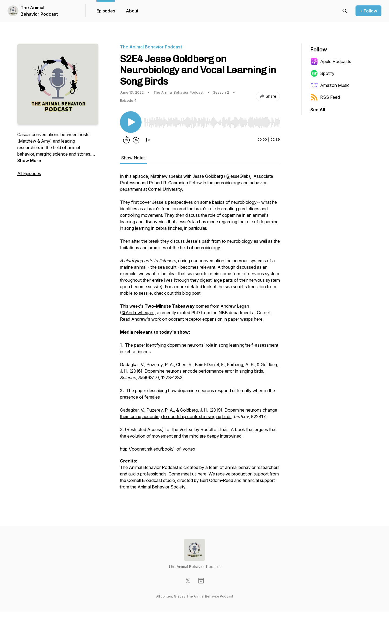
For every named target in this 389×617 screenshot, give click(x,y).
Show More (29, 160)
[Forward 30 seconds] (136, 140)
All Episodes (29, 173)
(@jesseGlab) (237, 176)
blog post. (192, 293)
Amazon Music (330, 85)
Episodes (105, 11)
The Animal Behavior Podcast (39, 11)
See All (317, 109)
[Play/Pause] (131, 122)
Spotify (322, 73)
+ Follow (368, 11)
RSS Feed (325, 97)
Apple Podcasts (330, 61)
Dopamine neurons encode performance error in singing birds (204, 371)
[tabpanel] (200, 334)
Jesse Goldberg (208, 176)
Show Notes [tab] (133, 157)
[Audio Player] (212, 121)
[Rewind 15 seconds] (126, 140)
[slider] (212, 122)
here (258, 319)
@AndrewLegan (137, 312)
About (132, 11)
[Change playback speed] (147, 140)
